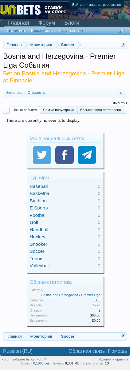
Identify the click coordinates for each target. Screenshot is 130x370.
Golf (34, 222)
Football (38, 215)
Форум (46, 23)
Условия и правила (113, 359)
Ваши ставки (42, 31)
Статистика (15, 31)
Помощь (117, 351)
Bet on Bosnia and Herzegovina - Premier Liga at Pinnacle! (64, 77)
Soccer (37, 251)
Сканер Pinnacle (72, 30)
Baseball (39, 186)
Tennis (37, 258)
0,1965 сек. (41, 363)
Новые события (24, 110)
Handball (39, 229)
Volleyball (40, 265)
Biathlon (38, 200)
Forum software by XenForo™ (24, 359)
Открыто (36, 92)
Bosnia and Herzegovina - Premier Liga (70, 295)
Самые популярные (58, 110)
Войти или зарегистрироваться (96, 4)
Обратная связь (87, 351)
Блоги (71, 23)
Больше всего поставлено (100, 110)
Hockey (37, 236)
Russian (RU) (18, 351)
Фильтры (120, 103)
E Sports (39, 207)
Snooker (38, 244)
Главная (18, 23)
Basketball (41, 193)
